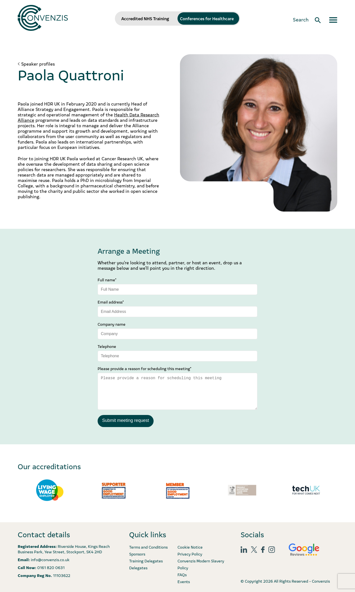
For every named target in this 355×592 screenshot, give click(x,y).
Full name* (107, 279)
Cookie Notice (190, 546)
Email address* (111, 302)
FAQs (182, 574)
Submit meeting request (125, 420)
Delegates (138, 567)
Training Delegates (146, 560)
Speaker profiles (38, 64)
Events (184, 581)
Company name (111, 324)
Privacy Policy (190, 553)
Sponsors (137, 553)
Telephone (107, 346)
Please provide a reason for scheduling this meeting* (144, 368)
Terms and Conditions (148, 546)
